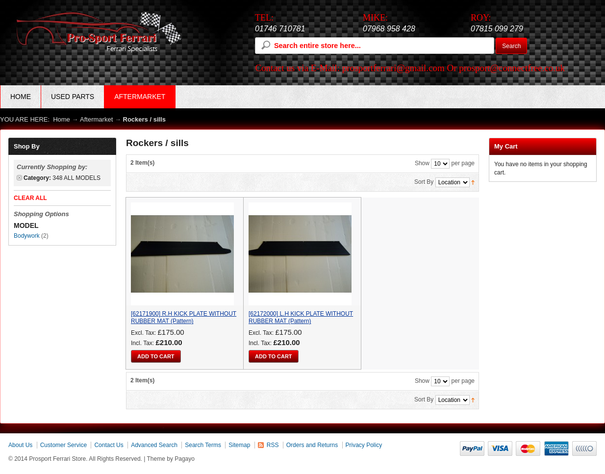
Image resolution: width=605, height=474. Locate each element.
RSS (273, 445)
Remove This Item (19, 177)
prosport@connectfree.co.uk (512, 68)
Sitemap (239, 445)
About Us (20, 445)
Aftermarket (96, 119)
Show (422, 163)
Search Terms (203, 445)
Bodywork (27, 235)
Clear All (30, 198)
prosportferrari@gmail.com (393, 68)
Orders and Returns (312, 445)
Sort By (423, 181)
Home (20, 96)
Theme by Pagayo (171, 458)
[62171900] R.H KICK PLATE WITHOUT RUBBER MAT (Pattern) (183, 317)
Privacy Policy (364, 445)
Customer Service (63, 445)
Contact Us (108, 445)
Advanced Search (154, 445)
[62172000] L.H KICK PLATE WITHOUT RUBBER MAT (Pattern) (301, 317)
